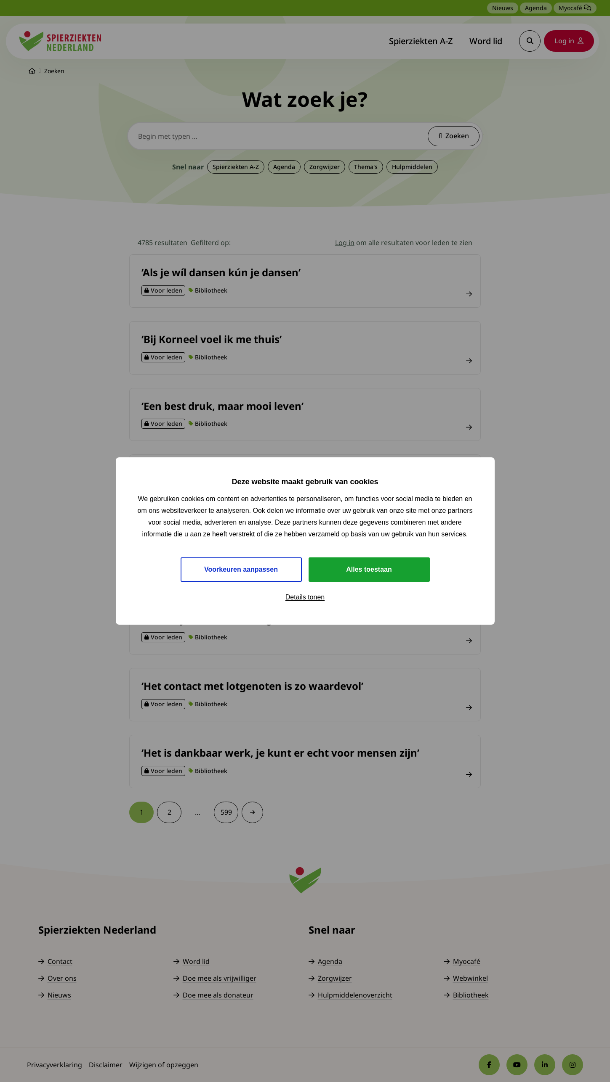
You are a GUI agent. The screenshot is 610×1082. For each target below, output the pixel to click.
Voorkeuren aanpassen (241, 569)
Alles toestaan (369, 569)
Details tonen (305, 597)
